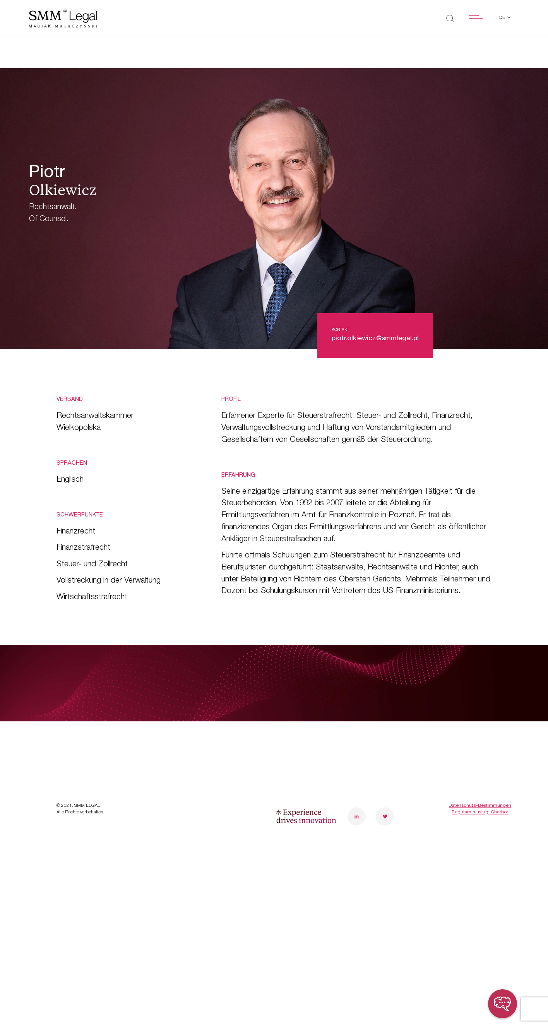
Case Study (81, 747)
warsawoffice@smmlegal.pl (398, 731)
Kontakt (191, 771)
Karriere (191, 747)
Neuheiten (78, 771)
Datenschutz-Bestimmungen (480, 864)
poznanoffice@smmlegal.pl (491, 731)
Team (186, 724)
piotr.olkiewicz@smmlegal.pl (375, 338)
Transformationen (92, 724)
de (502, 18)
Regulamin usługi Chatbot (480, 871)
